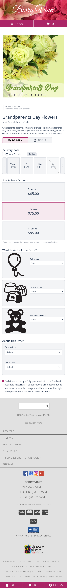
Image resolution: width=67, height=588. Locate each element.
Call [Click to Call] (11, 585)
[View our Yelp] (41, 474)
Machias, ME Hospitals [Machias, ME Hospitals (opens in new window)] (49, 561)
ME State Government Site (46, 571)
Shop (17, 23)
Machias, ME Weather (17, 571)
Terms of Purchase (34, 576)
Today (32, 154)
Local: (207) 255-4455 (33, 497)
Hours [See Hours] (56, 585)
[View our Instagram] (36, 474)
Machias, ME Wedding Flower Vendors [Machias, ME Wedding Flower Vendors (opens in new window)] (33, 566)
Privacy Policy (12, 576)
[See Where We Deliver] (33, 422)
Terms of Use (55, 576)
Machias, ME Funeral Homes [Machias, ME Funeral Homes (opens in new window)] (18, 561)
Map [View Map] (33, 585)
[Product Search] (34, 406)
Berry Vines (33, 10)
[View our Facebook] (25, 474)
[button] (33, 530)
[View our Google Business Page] (31, 474)
